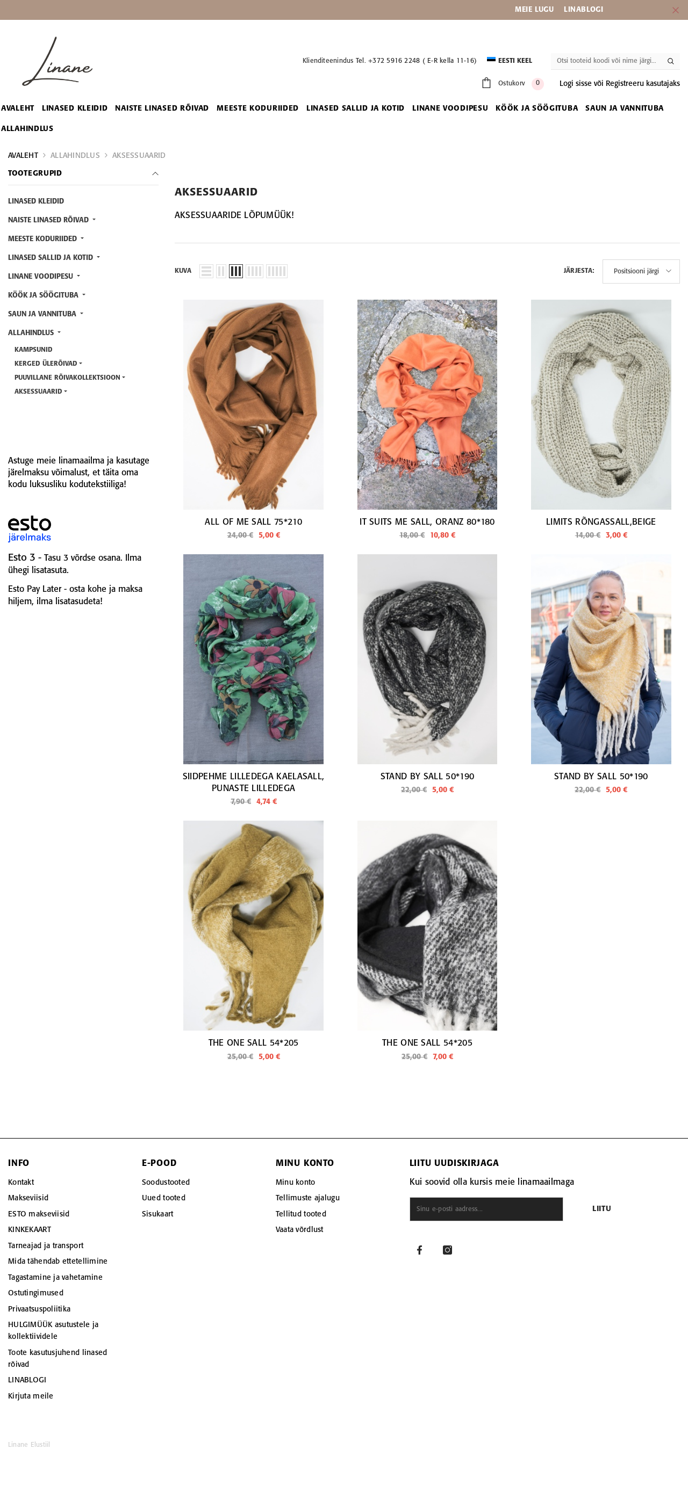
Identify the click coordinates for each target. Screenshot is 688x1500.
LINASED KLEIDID (36, 201)
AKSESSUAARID (139, 156)
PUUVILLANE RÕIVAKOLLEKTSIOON (67, 377)
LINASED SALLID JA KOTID (51, 258)
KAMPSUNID (34, 349)
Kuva (183, 270)
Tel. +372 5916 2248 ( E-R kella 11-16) (416, 60)
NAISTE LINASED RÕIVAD (49, 220)
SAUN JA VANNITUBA (43, 314)
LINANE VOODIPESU (41, 276)
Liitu (602, 1209)
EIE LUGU (538, 9)
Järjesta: (579, 270)
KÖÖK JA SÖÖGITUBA (44, 295)
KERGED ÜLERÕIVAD (46, 363)
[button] (206, 271)
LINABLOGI (583, 9)
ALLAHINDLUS (75, 156)
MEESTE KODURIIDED (43, 239)
